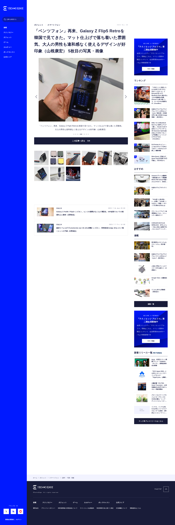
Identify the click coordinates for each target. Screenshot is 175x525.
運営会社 (36, 508)
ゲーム (6, 42)
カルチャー (8, 47)
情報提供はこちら (135, 508)
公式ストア (8, 57)
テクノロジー (8, 32)
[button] (36, 97)
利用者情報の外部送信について (67, 508)
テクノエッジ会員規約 (87, 508)
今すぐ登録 (150, 69)
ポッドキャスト (9, 52)
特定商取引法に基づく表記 (105, 508)
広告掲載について (121, 508)
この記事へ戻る (81, 141)
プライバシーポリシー (48, 508)
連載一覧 (151, 304)
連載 (5, 27)
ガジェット (8, 37)
